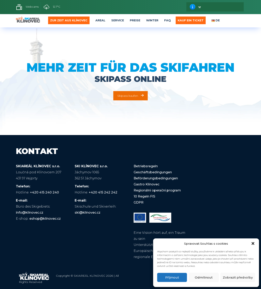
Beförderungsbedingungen (156, 178)
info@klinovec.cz (29, 212)
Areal (100, 20)
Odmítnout (204, 277)
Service (117, 20)
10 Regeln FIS (144, 196)
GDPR (138, 202)
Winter (152, 20)
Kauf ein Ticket (191, 20)
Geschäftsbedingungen (153, 172)
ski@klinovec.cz (87, 212)
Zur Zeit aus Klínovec (69, 20)
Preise (135, 20)
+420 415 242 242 (103, 192)
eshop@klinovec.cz (45, 218)
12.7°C (52, 7)
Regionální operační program (157, 190)
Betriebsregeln (146, 166)
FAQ (167, 20)
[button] (253, 243)
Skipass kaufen (130, 96)
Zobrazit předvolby (238, 277)
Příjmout (172, 277)
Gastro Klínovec (146, 184)
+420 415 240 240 (44, 192)
